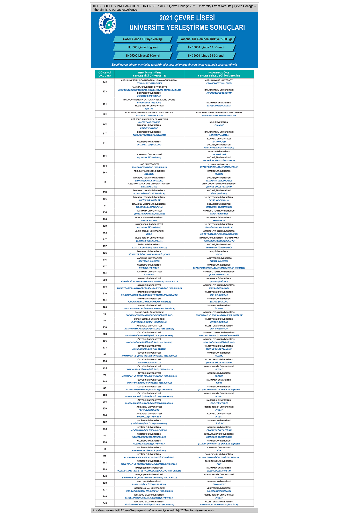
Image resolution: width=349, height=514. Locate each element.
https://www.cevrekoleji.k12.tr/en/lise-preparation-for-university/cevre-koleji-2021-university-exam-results (153, 510)
